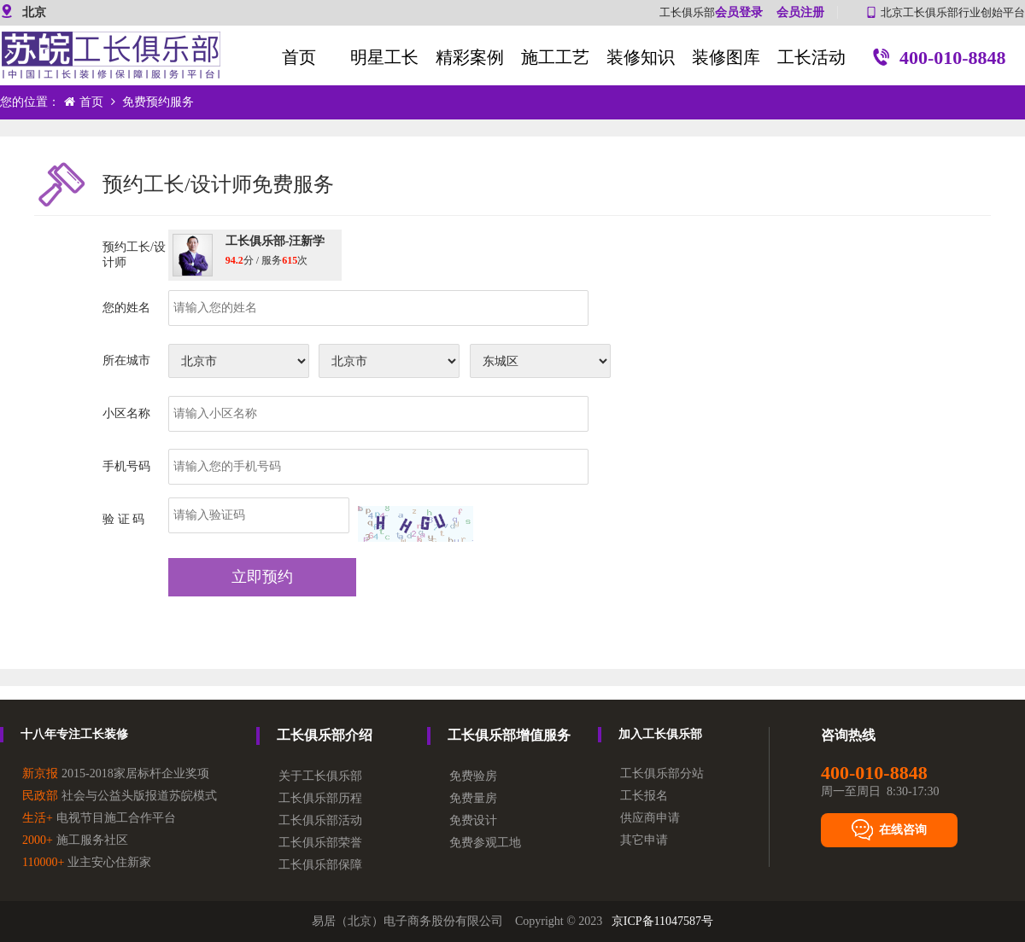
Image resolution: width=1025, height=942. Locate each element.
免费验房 (473, 776)
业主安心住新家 (86, 862)
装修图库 (726, 57)
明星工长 (384, 57)
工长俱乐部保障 (320, 864)
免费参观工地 (485, 842)
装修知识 (640, 57)
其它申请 (644, 840)
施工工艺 (555, 57)
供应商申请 (650, 817)
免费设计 (473, 820)
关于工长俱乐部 (320, 776)
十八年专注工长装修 (74, 734)
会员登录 (739, 12)
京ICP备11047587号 (662, 921)
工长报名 (644, 795)
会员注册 (800, 12)
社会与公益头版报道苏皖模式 (119, 795)
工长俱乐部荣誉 (320, 842)
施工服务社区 (75, 840)
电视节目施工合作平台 (99, 817)
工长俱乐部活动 (320, 820)
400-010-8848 (939, 59)
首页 (299, 57)
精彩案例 (470, 57)
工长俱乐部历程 (320, 798)
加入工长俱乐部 (660, 734)
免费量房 (473, 798)
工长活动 (811, 57)
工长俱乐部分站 (662, 773)
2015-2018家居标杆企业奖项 (115, 773)
